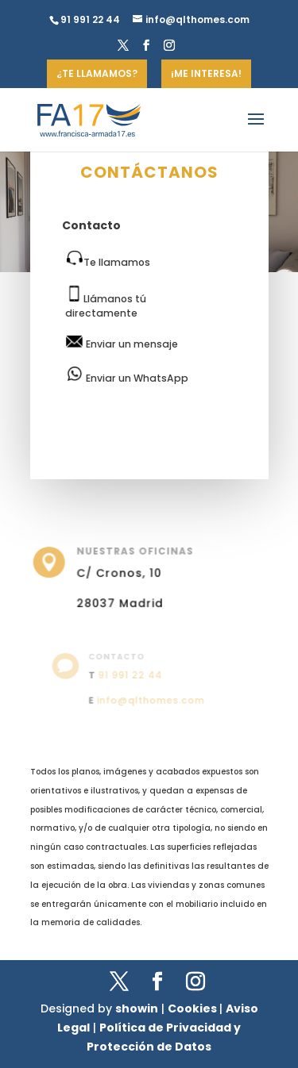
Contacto (91, 225)
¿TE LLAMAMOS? (96, 73)
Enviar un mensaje (121, 343)
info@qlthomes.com (150, 699)
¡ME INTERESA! (206, 73)
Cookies (193, 1008)
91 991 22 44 (131, 675)
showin (136, 1008)
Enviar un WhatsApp (126, 375)
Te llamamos (107, 259)
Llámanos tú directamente (105, 302)
